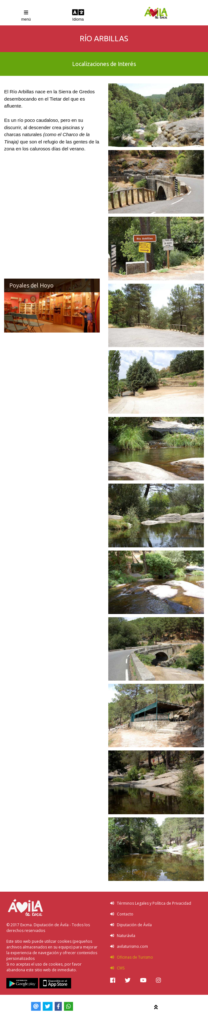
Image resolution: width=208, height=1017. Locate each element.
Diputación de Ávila (131, 925)
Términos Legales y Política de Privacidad (150, 903)
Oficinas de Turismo (131, 957)
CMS (117, 968)
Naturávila (122, 935)
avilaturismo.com (129, 946)
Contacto (121, 914)
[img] (112, 980)
